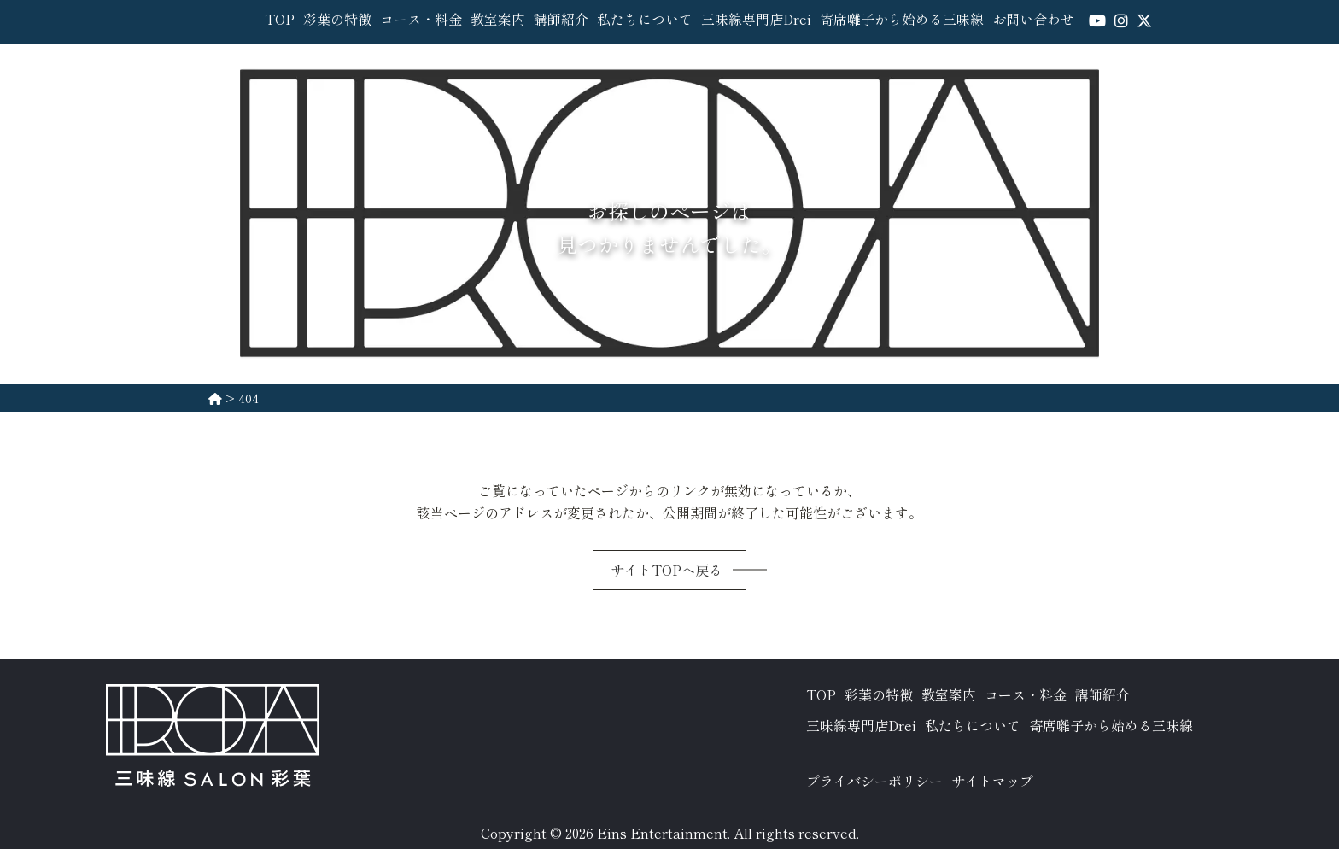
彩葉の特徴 (337, 19)
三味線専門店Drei (756, 19)
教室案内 (498, 19)
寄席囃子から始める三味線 (902, 19)
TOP (280, 19)
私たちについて (645, 19)
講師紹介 (561, 19)
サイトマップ (992, 780)
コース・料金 (421, 19)
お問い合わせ (1033, 19)
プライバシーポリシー (874, 780)
